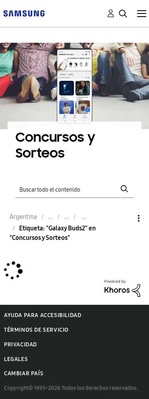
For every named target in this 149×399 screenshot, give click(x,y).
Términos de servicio (36, 330)
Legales (16, 359)
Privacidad (20, 344)
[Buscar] (74, 188)
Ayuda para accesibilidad (42, 315)
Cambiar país (23, 373)
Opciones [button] (125, 218)
